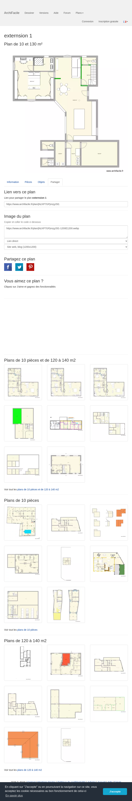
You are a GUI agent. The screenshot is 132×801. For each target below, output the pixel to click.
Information (13, 182)
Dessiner (29, 12)
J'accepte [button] (115, 791)
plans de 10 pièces (27, 629)
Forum (67, 12)
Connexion (88, 21)
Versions (43, 12)
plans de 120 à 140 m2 (29, 770)
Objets (41, 182)
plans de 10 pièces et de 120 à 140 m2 (38, 489)
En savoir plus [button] (14, 795)
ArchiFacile (11, 13)
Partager (55, 182)
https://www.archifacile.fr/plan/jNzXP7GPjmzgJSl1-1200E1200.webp (66, 231)
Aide (56, 12)
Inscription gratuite (108, 21)
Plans (79, 12)
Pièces (28, 182)
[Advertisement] (33, 326)
